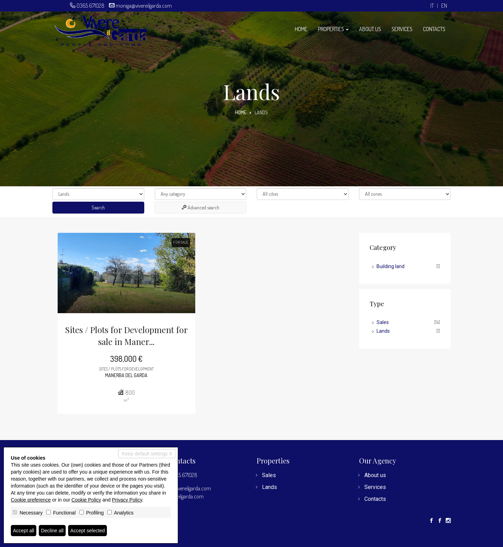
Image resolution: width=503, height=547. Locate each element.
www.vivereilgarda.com (179, 496)
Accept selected (87, 530)
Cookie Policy (86, 500)
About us (370, 29)
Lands (383, 331)
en (444, 5)
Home (301, 29)
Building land (390, 266)
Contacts (434, 29)
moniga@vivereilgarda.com (144, 5)
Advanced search (200, 207)
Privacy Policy (127, 500)
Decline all (52, 530)
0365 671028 (90, 5)
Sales (383, 322)
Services (402, 29)
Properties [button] (333, 29)
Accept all (23, 530)
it (432, 5)
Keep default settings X (147, 453)
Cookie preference (31, 500)
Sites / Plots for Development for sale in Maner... (126, 335)
